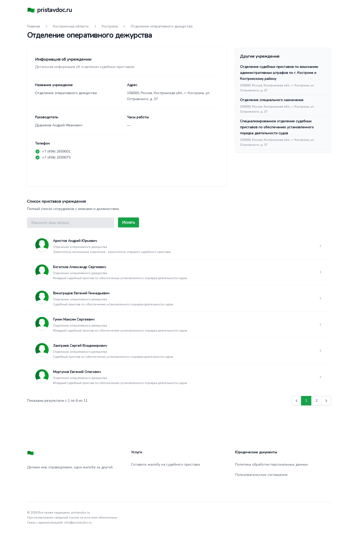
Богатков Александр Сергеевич (79, 267)
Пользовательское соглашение (261, 474)
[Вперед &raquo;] (326, 400)
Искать (128, 222)
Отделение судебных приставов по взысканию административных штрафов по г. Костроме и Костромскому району (279, 72)
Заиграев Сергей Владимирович (80, 345)
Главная (33, 26)
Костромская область (71, 26)
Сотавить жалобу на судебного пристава (165, 464)
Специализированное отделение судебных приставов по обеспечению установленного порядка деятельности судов (277, 127)
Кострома (110, 26)
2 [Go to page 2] (317, 400)
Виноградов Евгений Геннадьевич (81, 293)
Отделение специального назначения (271, 100)
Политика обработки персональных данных (271, 464)
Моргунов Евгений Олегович (77, 371)
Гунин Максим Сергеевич (73, 319)
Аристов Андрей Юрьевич (75, 240)
